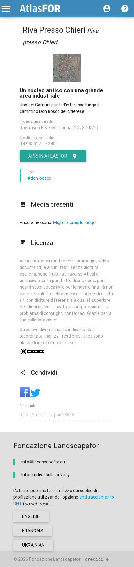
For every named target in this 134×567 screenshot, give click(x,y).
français (32, 531)
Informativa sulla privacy (45, 474)
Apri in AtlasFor (53, 156)
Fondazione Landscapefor (55, 559)
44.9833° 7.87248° (38, 144)
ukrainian (33, 545)
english (31, 516)
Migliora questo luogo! (74, 222)
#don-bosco (39, 178)
